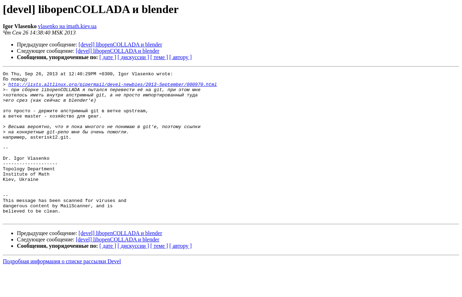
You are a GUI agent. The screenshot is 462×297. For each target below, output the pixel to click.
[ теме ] (159, 57)
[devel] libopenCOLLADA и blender (120, 45)
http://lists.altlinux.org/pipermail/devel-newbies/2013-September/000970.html (112, 87)
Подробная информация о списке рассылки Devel (62, 291)
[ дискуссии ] (133, 57)
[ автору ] (180, 57)
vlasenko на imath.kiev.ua (67, 26)
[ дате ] (107, 57)
